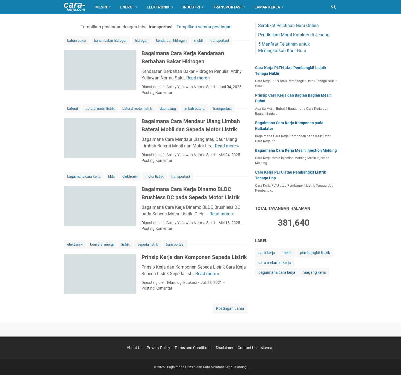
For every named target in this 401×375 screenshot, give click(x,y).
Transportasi (227, 7)
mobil (198, 40)
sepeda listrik (147, 244)
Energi (127, 7)
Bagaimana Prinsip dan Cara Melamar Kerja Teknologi (207, 367)
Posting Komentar (156, 92)
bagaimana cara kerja (84, 176)
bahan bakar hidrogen (110, 40)
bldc (111, 176)
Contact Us (247, 348)
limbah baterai (194, 108)
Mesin (101, 7)
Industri (191, 7)
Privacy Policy (158, 348)
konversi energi (102, 244)
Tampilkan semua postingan (204, 26)
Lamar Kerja (267, 7)
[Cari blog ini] (334, 7)
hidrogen (141, 40)
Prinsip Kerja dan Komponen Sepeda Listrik (194, 257)
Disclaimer (224, 348)
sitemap (268, 348)
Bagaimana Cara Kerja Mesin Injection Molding (296, 150)
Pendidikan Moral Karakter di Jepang (293, 34)
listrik (125, 244)
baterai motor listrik (137, 108)
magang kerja (314, 272)
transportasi (219, 40)
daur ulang (168, 108)
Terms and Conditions (193, 348)
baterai (72, 108)
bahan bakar (76, 40)
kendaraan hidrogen (171, 40)
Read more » (198, 78)
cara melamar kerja (274, 262)
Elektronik (158, 7)
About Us (134, 348)
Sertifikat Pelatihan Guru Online (288, 25)
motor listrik (154, 176)
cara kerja (266, 253)
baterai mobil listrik (100, 108)
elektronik (130, 176)
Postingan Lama (230, 308)
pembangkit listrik (315, 253)
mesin (287, 253)
